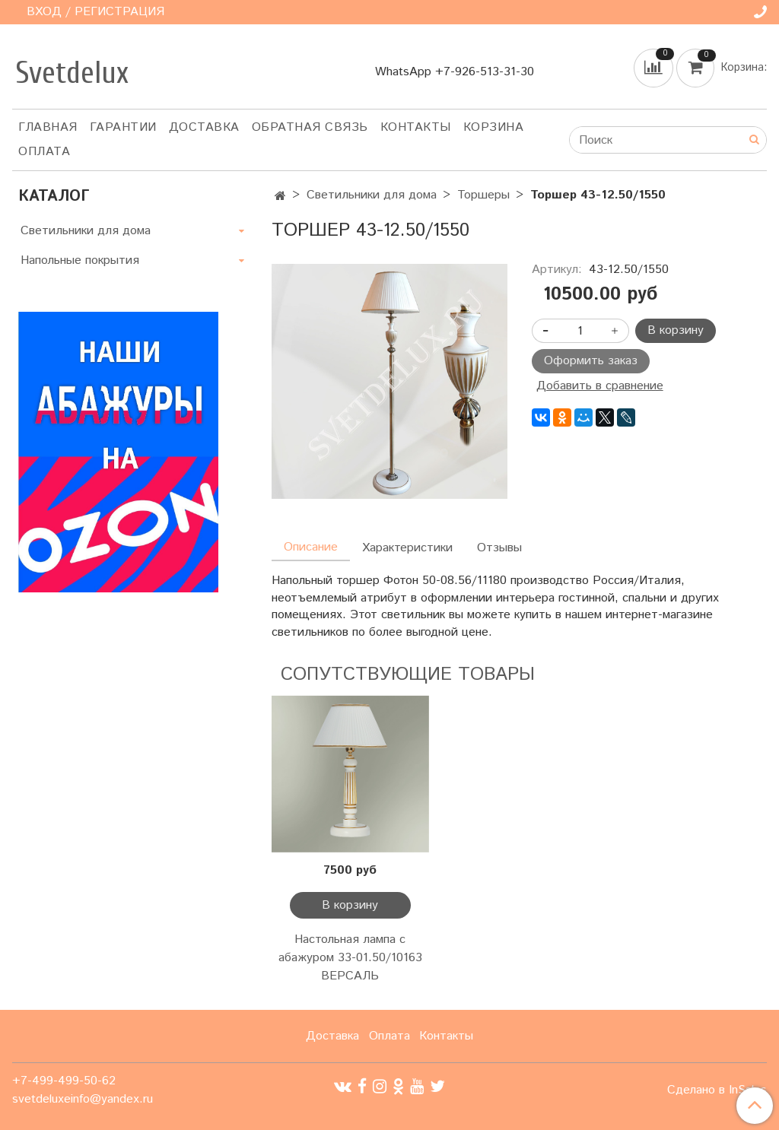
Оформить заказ (591, 361)
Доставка (204, 127)
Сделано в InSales (717, 1090)
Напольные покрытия (80, 260)
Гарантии (123, 127)
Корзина (493, 127)
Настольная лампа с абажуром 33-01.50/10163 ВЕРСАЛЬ (350, 958)
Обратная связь (310, 127)
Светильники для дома (372, 195)
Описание (311, 547)
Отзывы (499, 548)
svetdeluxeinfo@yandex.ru (82, 1099)
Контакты (415, 127)
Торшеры (483, 195)
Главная (48, 127)
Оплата (44, 151)
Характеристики (407, 548)
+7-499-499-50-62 (64, 1081)
